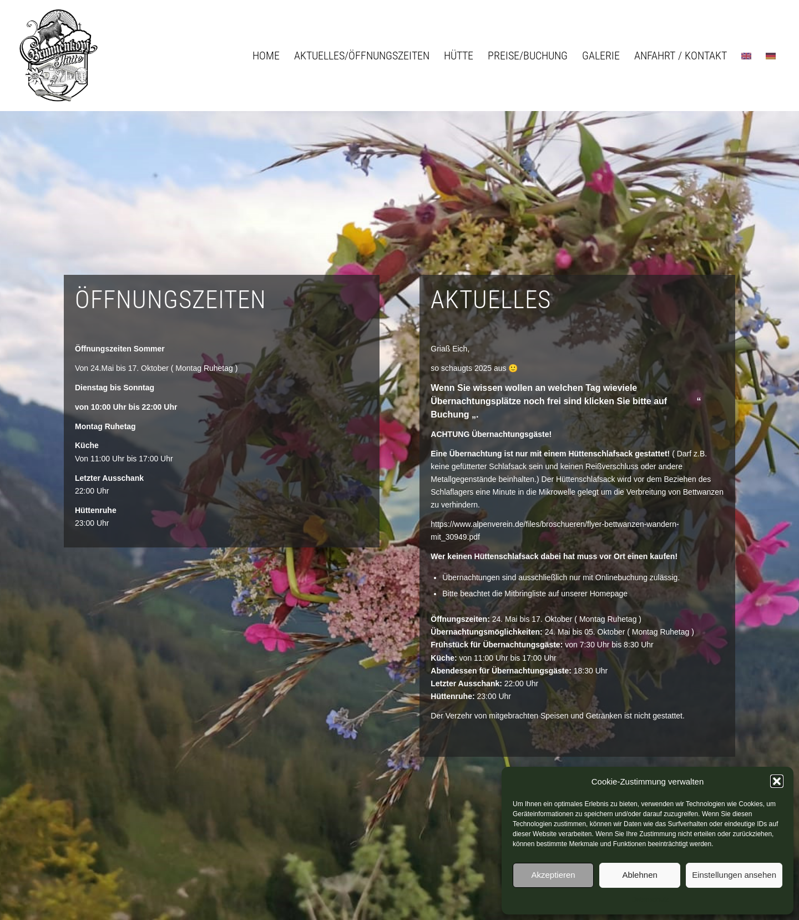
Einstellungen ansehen (734, 874)
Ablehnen (639, 874)
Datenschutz (650, 899)
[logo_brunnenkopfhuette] (58, 55)
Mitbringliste (525, 593)
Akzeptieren (553, 874)
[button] (776, 781)
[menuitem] (266, 55)
